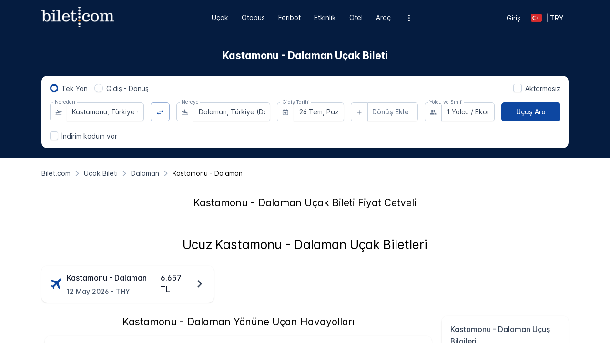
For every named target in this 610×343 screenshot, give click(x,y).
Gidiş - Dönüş (127, 88)
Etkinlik (325, 17)
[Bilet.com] (56, 173)
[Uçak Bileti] (101, 173)
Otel (356, 17)
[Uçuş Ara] (530, 111)
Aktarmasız (542, 88)
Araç (383, 17)
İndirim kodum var (89, 136)
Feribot (289, 17)
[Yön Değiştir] (160, 112)
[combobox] (105, 111)
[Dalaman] (145, 173)
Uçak (220, 17)
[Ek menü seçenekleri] (409, 18)
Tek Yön (74, 88)
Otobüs (253, 17)
